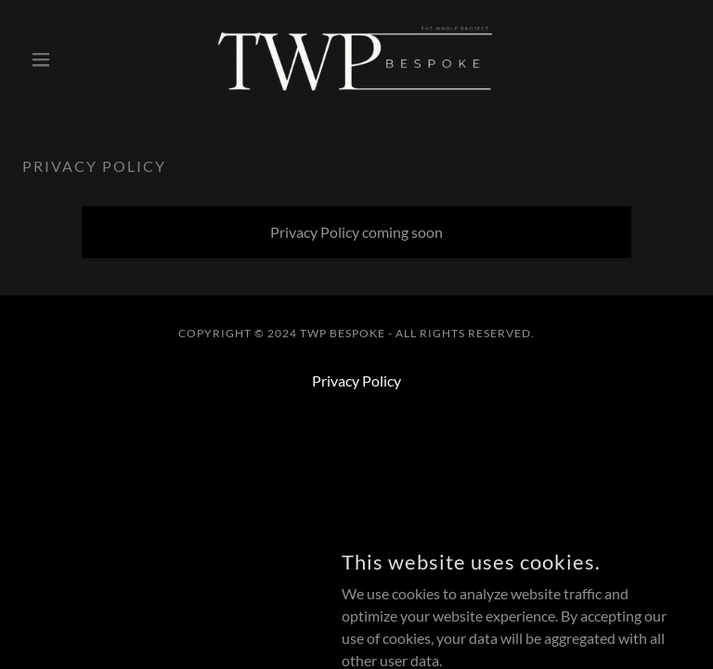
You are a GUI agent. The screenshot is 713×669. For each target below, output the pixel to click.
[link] (356, 59)
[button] (72, 59)
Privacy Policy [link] (356, 380)
